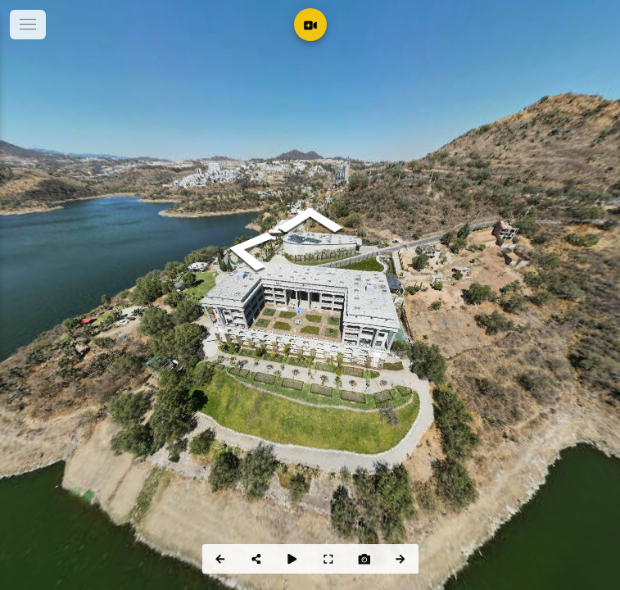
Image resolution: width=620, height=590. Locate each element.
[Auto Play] (292, 559)
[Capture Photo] (364, 559)
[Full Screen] (328, 559)
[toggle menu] (28, 24)
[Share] (256, 559)
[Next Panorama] (400, 559)
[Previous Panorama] (220, 559)
